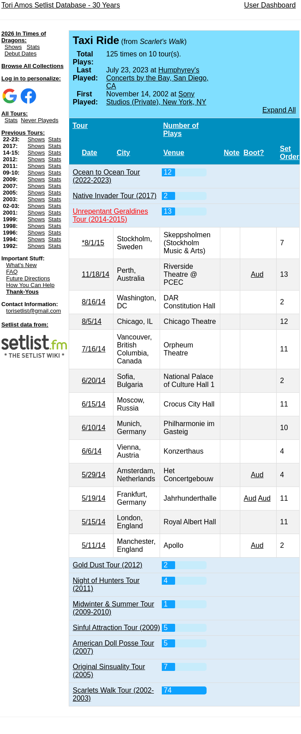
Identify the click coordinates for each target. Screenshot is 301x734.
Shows (13, 47)
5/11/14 (93, 545)
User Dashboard (270, 5)
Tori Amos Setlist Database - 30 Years (60, 5)
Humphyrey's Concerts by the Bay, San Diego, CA (157, 78)
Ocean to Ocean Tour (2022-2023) (106, 176)
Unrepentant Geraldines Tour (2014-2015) (110, 215)
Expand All (279, 110)
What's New (21, 265)
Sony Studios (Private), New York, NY (156, 98)
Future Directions (28, 278)
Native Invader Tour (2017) (114, 195)
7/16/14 (93, 349)
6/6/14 (91, 451)
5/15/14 (93, 522)
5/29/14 (93, 475)
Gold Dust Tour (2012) (107, 565)
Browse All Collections (32, 66)
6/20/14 (93, 380)
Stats (33, 47)
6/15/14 (93, 404)
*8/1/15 (93, 243)
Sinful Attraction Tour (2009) (116, 627)
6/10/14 (93, 427)
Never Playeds (40, 120)
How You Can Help (30, 285)
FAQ (12, 271)
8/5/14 (91, 321)
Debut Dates (20, 53)
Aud (257, 274)
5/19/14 (93, 498)
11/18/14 (95, 274)
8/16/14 (93, 302)
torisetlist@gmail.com (33, 310)
